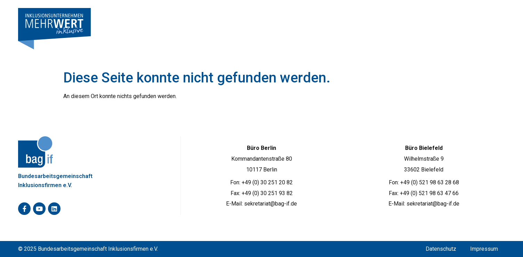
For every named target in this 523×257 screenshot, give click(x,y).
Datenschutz (441, 249)
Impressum (484, 249)
